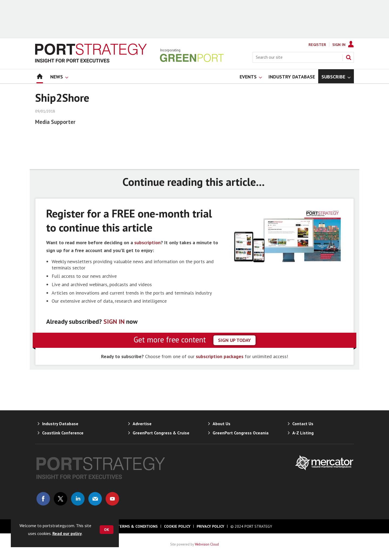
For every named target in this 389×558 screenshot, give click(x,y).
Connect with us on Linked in (78, 499)
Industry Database (60, 423)
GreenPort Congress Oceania (241, 432)
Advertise (142, 423)
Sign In (339, 44)
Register (317, 44)
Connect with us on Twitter (60, 499)
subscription (147, 242)
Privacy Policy (210, 526)
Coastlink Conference (62, 432)
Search (348, 57)
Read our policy (67, 533)
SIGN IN (114, 321)
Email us (95, 499)
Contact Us (302, 423)
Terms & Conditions (137, 526)
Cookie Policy (177, 526)
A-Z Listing (303, 432)
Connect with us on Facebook (43, 499)
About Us (221, 423)
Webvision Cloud (207, 544)
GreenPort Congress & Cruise (161, 432)
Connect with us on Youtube (112, 499)
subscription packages (219, 356)
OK (106, 529)
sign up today (234, 340)
